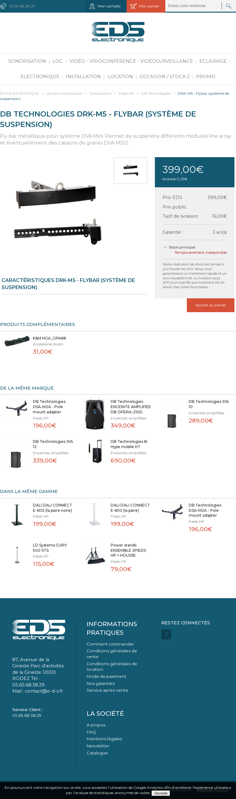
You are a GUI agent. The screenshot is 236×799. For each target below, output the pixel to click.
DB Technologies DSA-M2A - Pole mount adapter (49, 406)
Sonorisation (27, 61)
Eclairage (213, 61)
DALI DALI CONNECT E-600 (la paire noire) (52, 508)
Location (120, 76)
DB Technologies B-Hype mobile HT (129, 444)
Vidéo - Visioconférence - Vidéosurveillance (131, 61)
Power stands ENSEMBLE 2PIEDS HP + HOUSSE (128, 550)
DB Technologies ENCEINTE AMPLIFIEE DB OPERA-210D (131, 406)
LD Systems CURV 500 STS (50, 548)
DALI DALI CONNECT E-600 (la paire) (130, 508)
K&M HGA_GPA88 (49, 338)
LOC (58, 61)
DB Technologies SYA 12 (53, 444)
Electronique (40, 76)
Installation (83, 76)
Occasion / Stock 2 (165, 76)
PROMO (205, 76)
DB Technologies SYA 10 (209, 404)
